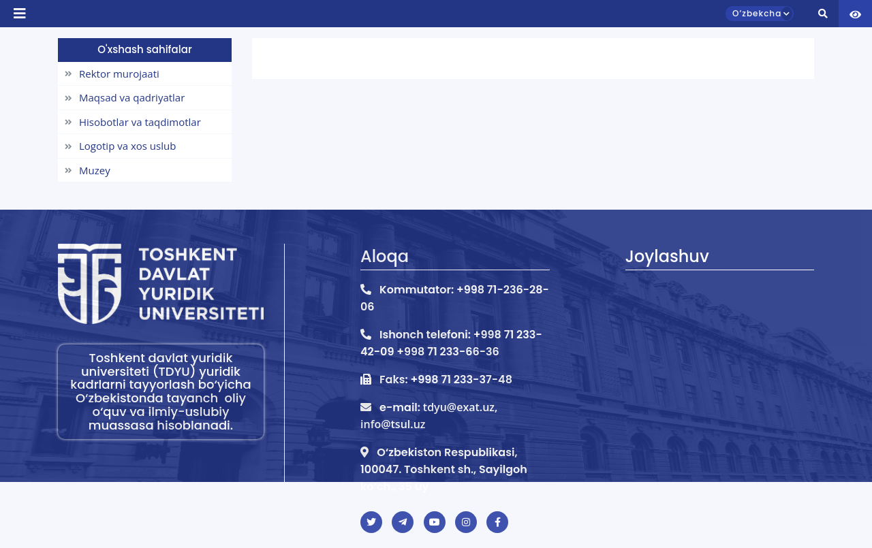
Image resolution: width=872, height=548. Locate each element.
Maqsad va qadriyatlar (125, 97)
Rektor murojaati (112, 73)
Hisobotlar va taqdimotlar (133, 122)
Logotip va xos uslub (120, 145)
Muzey (87, 170)
